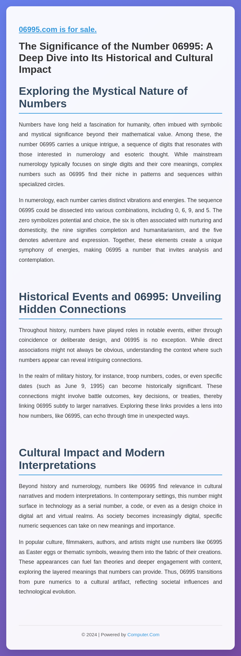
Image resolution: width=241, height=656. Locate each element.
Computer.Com (143, 634)
